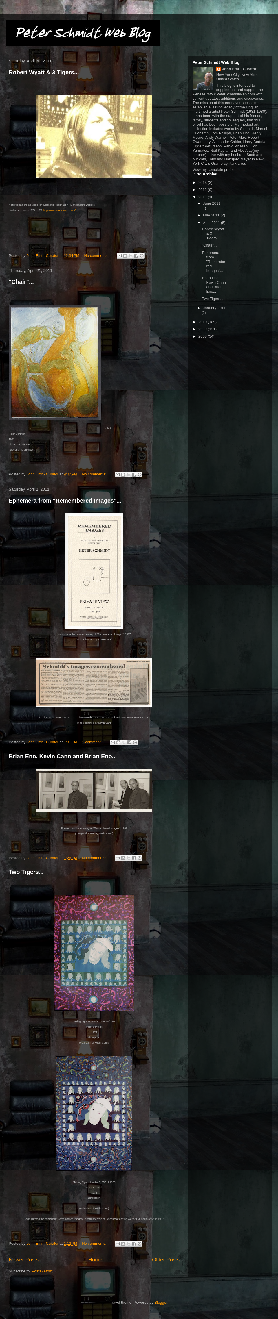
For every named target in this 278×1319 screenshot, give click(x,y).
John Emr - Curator (239, 69)
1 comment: (92, 742)
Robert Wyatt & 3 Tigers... (44, 72)
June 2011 (212, 203)
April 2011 (212, 223)
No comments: (96, 255)
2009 (203, 329)
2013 (203, 182)
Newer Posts (24, 1260)
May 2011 (212, 215)
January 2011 (214, 308)
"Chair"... (21, 282)
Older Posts (166, 1260)
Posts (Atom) (43, 1271)
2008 (203, 336)
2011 (203, 197)
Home (95, 1260)
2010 (203, 322)
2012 (203, 190)
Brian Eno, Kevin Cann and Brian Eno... (63, 756)
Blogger (161, 1302)
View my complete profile (213, 169)
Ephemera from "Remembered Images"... (65, 500)
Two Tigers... (26, 872)
